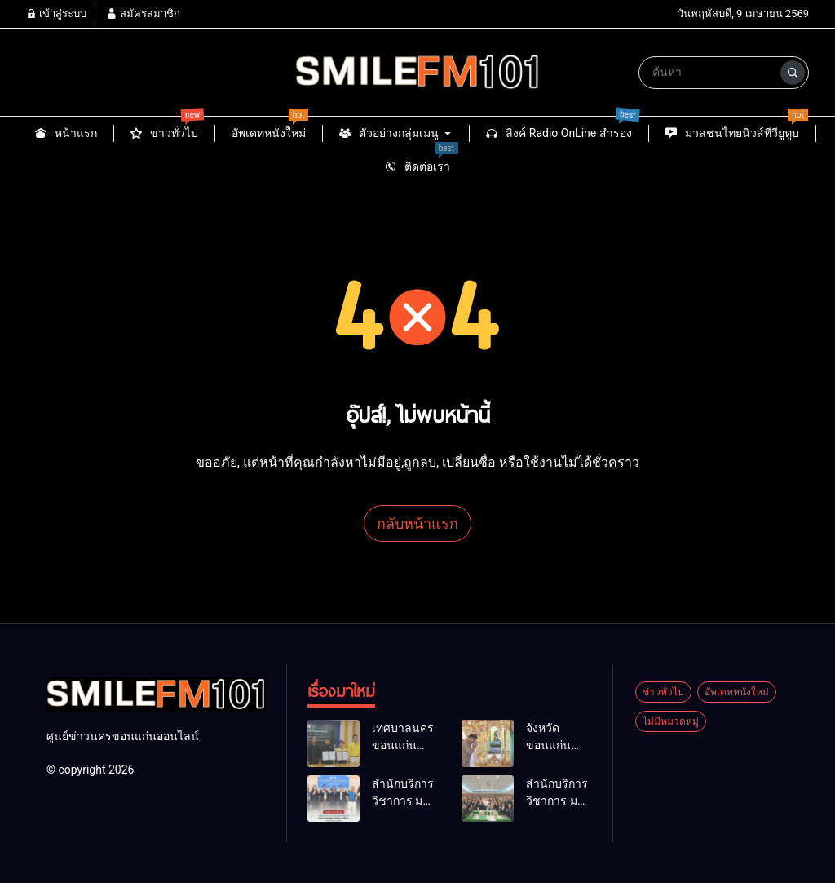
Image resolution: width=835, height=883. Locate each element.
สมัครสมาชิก (142, 13)
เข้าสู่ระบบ (56, 13)
